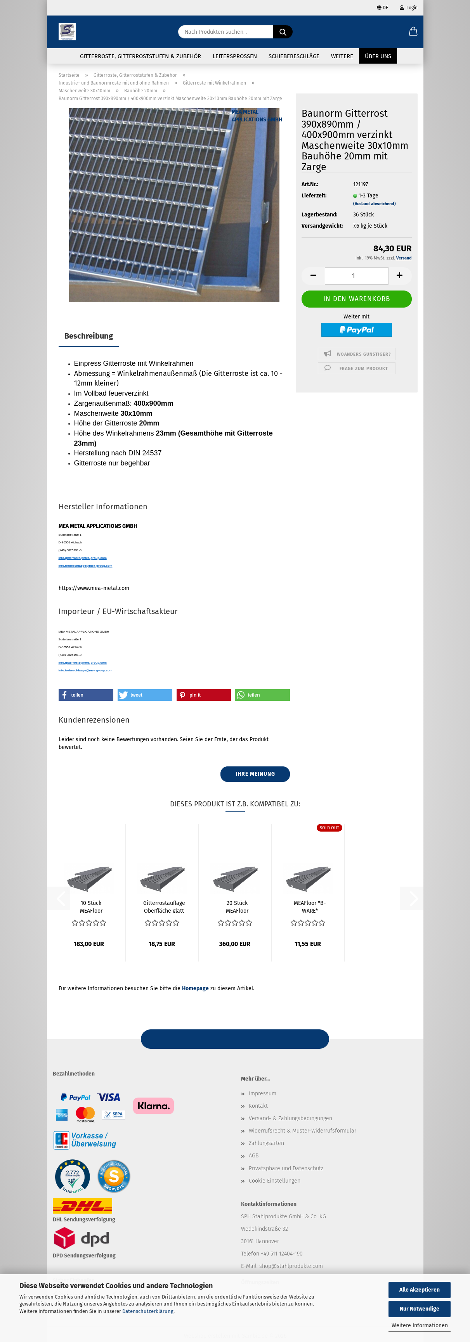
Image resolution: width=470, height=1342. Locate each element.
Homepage (195, 988)
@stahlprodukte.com (297, 1266)
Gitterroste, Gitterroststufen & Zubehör (140, 56)
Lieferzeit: (314, 195)
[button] (413, 32)
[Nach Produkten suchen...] (283, 31)
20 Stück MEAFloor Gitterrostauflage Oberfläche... (237, 906)
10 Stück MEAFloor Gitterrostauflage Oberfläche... (91, 906)
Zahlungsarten (266, 1143)
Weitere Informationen (420, 1325)
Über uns (378, 56)
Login (409, 7)
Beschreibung (88, 336)
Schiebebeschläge (294, 56)
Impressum (262, 1093)
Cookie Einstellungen (274, 1181)
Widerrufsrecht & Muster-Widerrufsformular (302, 1131)
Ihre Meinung (255, 774)
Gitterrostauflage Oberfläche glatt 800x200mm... (164, 906)
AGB (253, 1155)
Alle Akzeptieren (419, 1290)
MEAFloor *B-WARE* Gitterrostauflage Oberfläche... (310, 906)
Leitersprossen (235, 56)
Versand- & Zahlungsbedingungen (290, 1118)
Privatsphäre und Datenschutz (286, 1168)
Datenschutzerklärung (147, 1311)
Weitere (342, 56)
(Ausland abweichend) (374, 203)
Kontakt (258, 1106)
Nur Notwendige (419, 1309)
